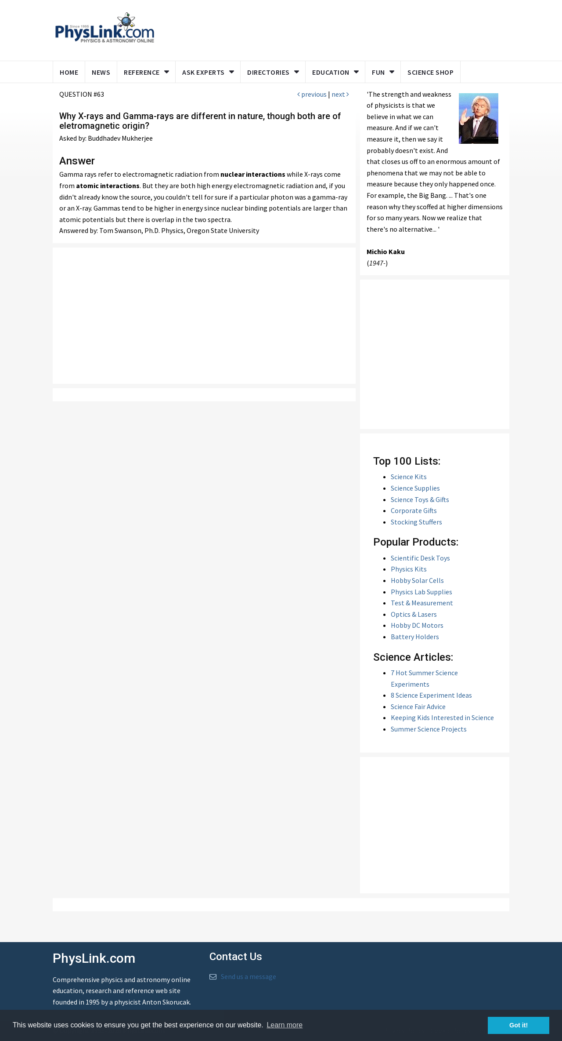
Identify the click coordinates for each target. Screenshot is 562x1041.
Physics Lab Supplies (421, 591)
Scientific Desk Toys (420, 557)
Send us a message (248, 976)
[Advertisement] (330, 28)
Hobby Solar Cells (417, 580)
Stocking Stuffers (416, 521)
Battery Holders (415, 636)
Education (330, 72)
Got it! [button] (518, 1025)
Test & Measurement (422, 602)
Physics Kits (409, 568)
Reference (142, 72)
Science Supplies (415, 488)
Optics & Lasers (414, 614)
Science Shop (430, 72)
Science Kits (409, 476)
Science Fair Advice (418, 706)
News (101, 72)
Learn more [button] (285, 1025)
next (340, 94)
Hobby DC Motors (417, 625)
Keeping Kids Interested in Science (442, 717)
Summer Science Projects (429, 728)
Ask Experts (203, 72)
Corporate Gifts (414, 510)
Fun (378, 72)
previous (312, 94)
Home (69, 72)
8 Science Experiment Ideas (431, 695)
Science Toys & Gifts (420, 499)
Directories (268, 72)
